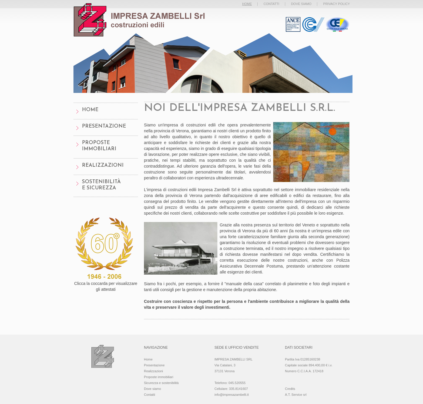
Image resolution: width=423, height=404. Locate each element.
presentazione (104, 126)
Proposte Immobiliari (99, 145)
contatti (271, 4)
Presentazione (154, 365)
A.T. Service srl (295, 394)
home (90, 109)
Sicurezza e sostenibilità (161, 383)
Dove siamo (152, 388)
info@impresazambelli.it (231, 394)
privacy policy (336, 4)
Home (148, 359)
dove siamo (301, 4)
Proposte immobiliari (158, 377)
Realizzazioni (103, 165)
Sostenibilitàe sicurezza (101, 185)
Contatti (149, 394)
